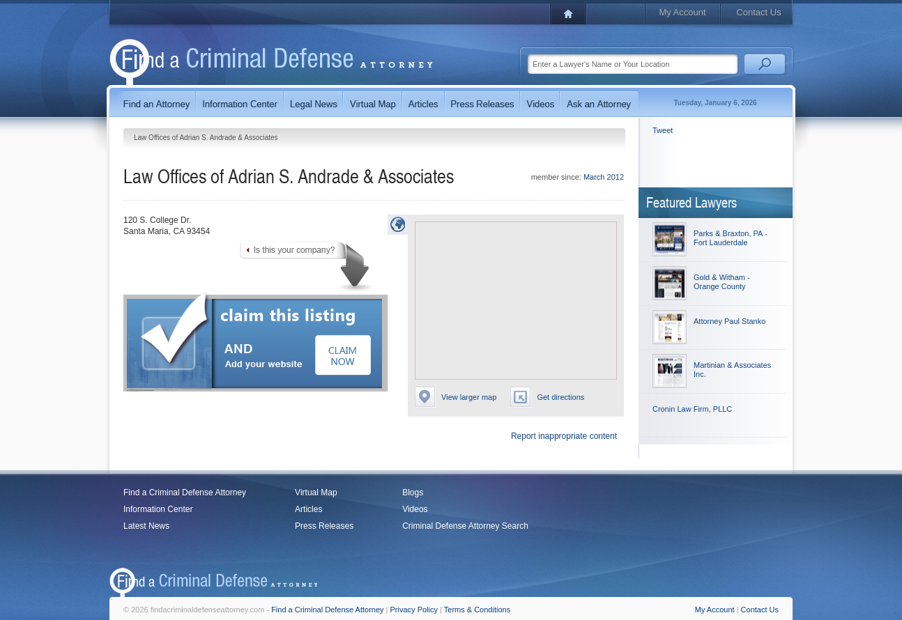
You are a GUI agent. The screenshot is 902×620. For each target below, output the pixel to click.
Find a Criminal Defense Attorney (184, 492)
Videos (414, 509)
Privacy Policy (414, 609)
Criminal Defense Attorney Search (465, 526)
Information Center (157, 509)
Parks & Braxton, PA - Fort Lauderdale (730, 238)
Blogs (412, 492)
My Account (682, 12)
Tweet (662, 130)
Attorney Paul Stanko (729, 321)
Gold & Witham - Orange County (722, 281)
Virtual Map (316, 492)
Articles (308, 509)
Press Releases (324, 526)
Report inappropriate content (564, 436)
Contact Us (758, 12)
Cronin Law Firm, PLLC (692, 409)
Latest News (146, 526)
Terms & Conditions (477, 609)
